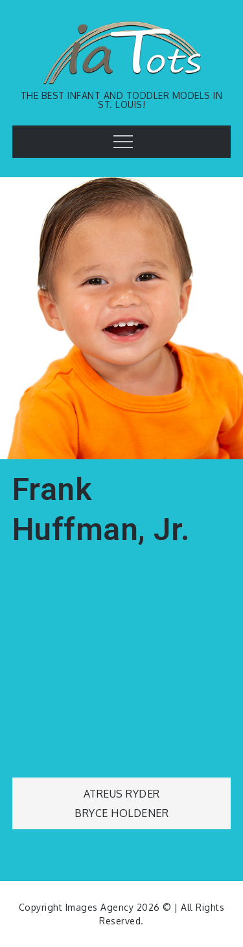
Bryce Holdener (121, 813)
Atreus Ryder (122, 793)
